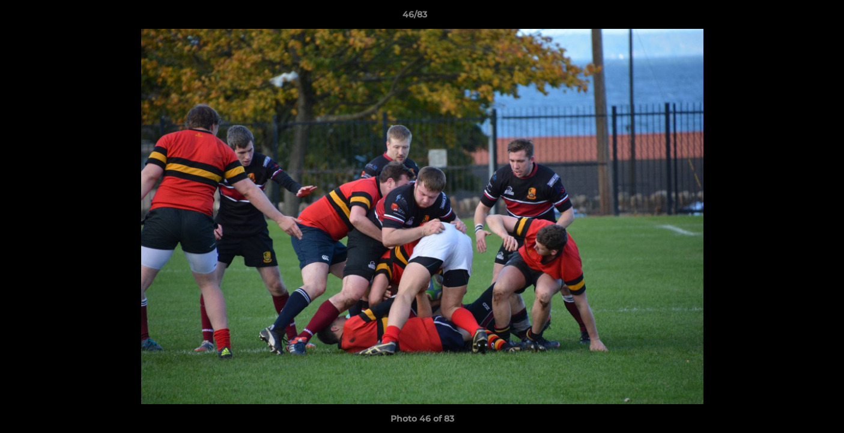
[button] (793, 17)
